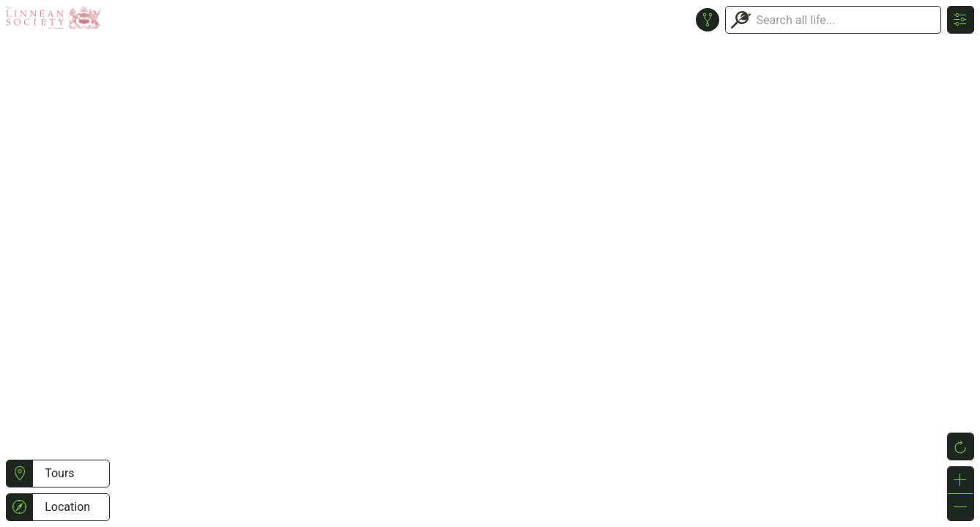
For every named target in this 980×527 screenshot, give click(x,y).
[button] (19, 473)
